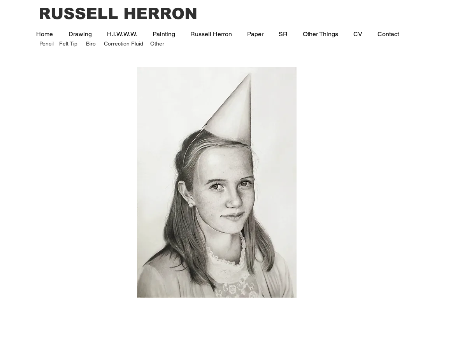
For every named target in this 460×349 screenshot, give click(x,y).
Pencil (46, 43)
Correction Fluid (123, 43)
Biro (91, 43)
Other (157, 43)
